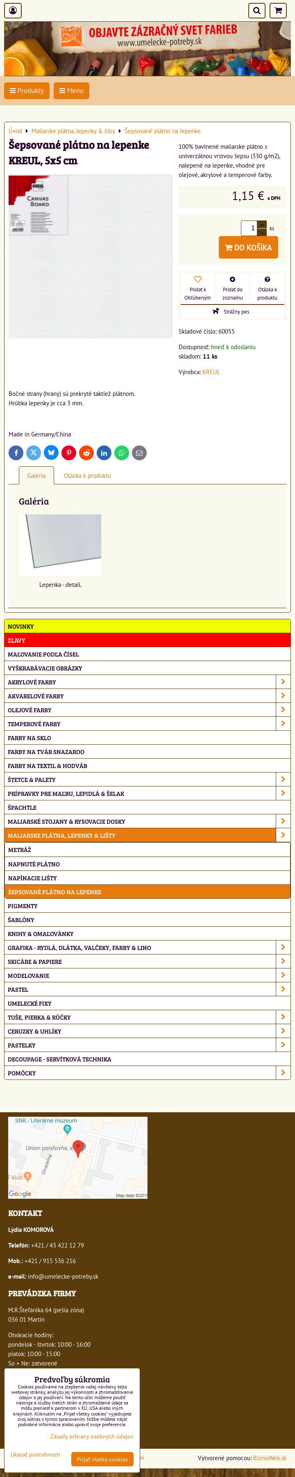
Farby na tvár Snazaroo (46, 751)
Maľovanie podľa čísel (43, 654)
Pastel (149, 989)
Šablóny (21, 919)
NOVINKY (21, 626)
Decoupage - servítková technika (59, 1058)
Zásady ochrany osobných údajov (92, 1436)
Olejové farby (149, 709)
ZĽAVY (16, 640)
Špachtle (22, 807)
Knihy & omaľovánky (41, 933)
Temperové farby (149, 723)
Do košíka (248, 247)
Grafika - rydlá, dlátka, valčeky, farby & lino (149, 947)
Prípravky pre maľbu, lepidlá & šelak (149, 793)
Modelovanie (149, 975)
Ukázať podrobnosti (35, 1454)
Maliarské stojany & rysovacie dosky (149, 821)
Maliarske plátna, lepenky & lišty (149, 835)
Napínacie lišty (32, 877)
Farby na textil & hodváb (47, 765)
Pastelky (149, 1045)
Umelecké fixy (30, 1003)
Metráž (19, 849)
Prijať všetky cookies (102, 1459)
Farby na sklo (29, 737)
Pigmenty (23, 905)
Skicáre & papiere (149, 961)
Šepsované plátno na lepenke (54, 891)
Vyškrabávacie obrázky (45, 668)
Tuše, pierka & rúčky (149, 1017)
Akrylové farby (149, 682)
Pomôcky (149, 1072)
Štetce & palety (149, 779)
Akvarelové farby (149, 695)
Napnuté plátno (34, 863)
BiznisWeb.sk (269, 1458)
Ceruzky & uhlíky (149, 1031)
